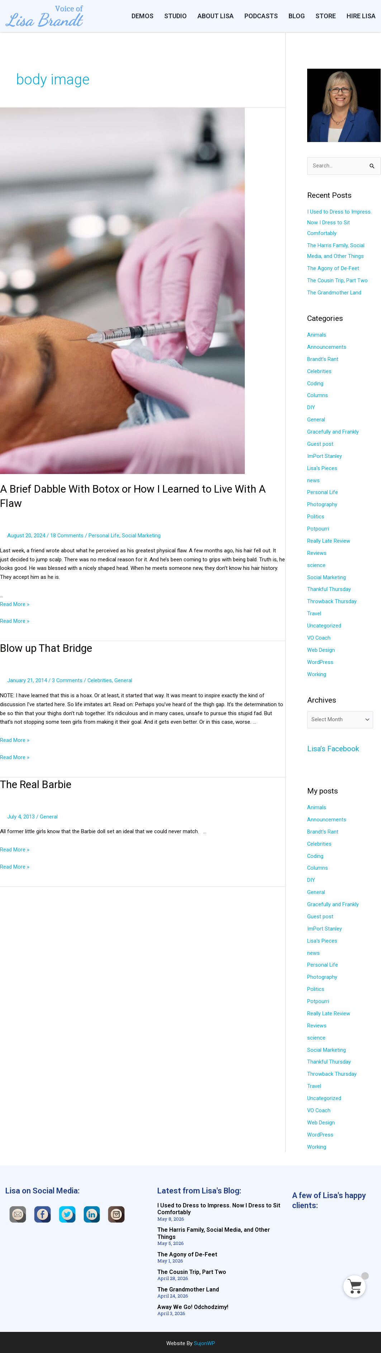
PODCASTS (261, 16)
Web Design (321, 648)
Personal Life (104, 535)
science (316, 564)
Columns (317, 395)
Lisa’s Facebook (333, 747)
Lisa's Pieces (322, 467)
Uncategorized (324, 624)
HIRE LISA (361, 16)
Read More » (14, 603)
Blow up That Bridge (48, 647)
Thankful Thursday (329, 588)
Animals (316, 335)
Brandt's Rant (322, 359)
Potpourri (318, 528)
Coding (315, 383)
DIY (311, 407)
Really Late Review (329, 540)
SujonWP (204, 1341)
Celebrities (100, 679)
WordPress (320, 661)
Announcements (326, 347)
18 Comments (67, 535)
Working (316, 673)
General (124, 679)
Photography (322, 503)
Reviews (317, 552)
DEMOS (142, 16)
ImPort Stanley (324, 455)
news (313, 480)
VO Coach (319, 637)
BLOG (297, 16)
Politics (315, 516)
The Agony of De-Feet (333, 268)
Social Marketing (142, 535)
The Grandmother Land (334, 292)
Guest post (320, 443)
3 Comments (67, 679)
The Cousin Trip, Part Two (337, 280)
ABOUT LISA (215, 16)
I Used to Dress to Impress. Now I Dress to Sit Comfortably (339, 223)
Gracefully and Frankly (333, 431)
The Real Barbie (37, 783)
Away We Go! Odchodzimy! (192, 1304)
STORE (325, 16)
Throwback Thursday (332, 600)
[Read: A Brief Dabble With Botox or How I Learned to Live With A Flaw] (122, 290)
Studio (175, 16)
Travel (314, 612)
